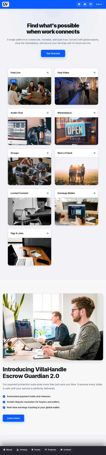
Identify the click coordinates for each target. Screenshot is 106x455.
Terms (36, 450)
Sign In (99, 4)
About (7, 450)
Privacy (22, 450)
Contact (66, 450)
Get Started (53, 53)
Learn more (13, 418)
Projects (50, 450)
